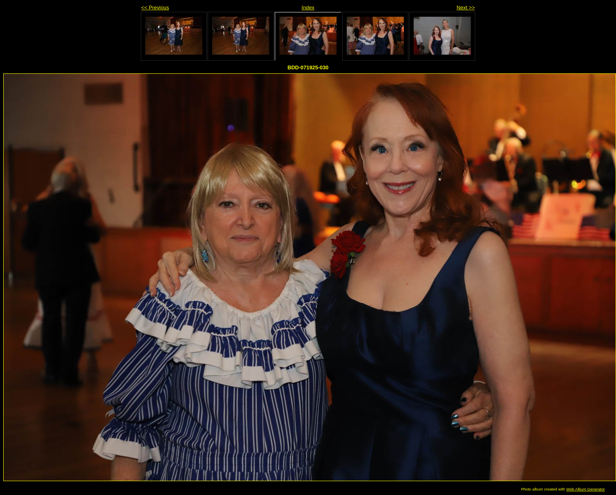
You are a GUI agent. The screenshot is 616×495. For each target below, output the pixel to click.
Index (307, 7)
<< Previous (155, 7)
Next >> (465, 7)
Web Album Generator (585, 489)
